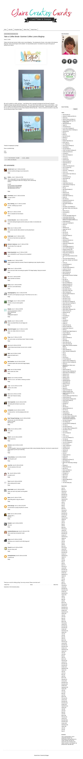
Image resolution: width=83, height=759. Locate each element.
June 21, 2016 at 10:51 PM (20, 505)
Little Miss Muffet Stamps (68, 267)
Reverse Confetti (66, 326)
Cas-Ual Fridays (66, 148)
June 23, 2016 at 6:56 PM (17, 523)
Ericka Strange (11, 505)
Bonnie (9, 377)
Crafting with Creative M (13, 314)
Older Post (55, 584)
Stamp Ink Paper (66, 369)
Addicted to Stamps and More (69, 116)
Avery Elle (65, 131)
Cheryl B (9, 547)
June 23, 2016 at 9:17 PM (24, 531)
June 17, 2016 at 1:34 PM (19, 236)
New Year (65, 295)
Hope (64, 237)
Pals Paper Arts (66, 299)
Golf (63, 226)
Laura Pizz (10, 465)
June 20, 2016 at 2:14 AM (17, 445)
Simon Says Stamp (66, 343)
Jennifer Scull (11, 169)
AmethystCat (10, 410)
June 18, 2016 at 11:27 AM (16, 385)
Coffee (64, 164)
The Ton (64, 431)
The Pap (64, 425)
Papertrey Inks (66, 312)
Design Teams (34, 29)
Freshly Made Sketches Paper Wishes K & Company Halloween (69, 219)
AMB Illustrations (66, 123)
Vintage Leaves (66, 454)
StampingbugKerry (12, 292)
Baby (64, 132)
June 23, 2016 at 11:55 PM (16, 539)
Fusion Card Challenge (67, 222)
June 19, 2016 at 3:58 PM (17, 437)
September (63, 499)
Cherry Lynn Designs (67, 154)
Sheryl (9, 539)
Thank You (65, 411)
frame (64, 214)
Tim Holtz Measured (67, 440)
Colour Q (64, 172)
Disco (64, 191)
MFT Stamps (65, 281)
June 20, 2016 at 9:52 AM (18, 465)
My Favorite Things (66, 290)
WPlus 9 (64, 476)
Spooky (64, 363)
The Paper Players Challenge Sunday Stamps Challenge (69, 418)
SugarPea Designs (8, 105)
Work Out (64, 474)
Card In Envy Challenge (67, 145)
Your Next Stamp (66, 482)
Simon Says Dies (66, 342)
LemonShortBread (66, 264)
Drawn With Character (67, 195)
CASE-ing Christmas (67, 151)
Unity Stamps (65, 448)
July (62, 502)
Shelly (9, 428)
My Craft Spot (65, 287)
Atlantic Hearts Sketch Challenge (69, 129)
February (63, 491)
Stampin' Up (65, 375)
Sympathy (65, 403)
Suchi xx (9, 517)
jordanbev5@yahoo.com (13, 531)
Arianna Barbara (11, 457)
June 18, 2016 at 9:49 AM (15, 369)
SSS (63, 368)
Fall (63, 205)
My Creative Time (66, 289)
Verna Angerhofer (11, 402)
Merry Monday (66, 273)
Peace (64, 314)
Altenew (64, 117)
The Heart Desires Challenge (69, 423)
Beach (64, 134)
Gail (8, 211)
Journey (64, 244)
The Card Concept (66, 420)
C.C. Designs (65, 143)
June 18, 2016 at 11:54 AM (15, 393)
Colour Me (65, 169)
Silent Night (65, 340)
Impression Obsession (67, 240)
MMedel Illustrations (67, 284)
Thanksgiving (65, 412)
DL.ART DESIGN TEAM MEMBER (15, 185)
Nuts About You (66, 298)
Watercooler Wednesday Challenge (70, 462)
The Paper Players (66, 414)
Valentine (64, 450)
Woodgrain (65, 473)
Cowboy (64, 181)
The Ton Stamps (66, 432)
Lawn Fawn (65, 254)
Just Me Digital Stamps (67, 246)
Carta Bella (65, 147)
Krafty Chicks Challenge (67, 252)
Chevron (64, 156)
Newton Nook (65, 296)
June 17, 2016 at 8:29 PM (15, 276)
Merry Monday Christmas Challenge (70, 275)
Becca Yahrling (11, 203)
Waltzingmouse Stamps (67, 459)
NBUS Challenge (66, 292)
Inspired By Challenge (67, 243)
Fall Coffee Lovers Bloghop (68, 206)
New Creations (11, 361)
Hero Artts (65, 233)
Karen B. (9, 321)
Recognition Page (18, 29)
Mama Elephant (25, 107)
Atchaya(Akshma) (11, 555)
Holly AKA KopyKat (12, 329)
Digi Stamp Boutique (67, 189)
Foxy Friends (65, 212)
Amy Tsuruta (41, 42)
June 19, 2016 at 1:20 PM (16, 428)
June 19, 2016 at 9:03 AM (25, 418)
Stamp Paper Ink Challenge (68, 372)
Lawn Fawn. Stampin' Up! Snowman (70, 260)
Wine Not (64, 468)
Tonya (9, 337)
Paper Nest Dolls (66, 304)
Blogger (47, 755)
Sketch (64, 348)
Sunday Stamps (66, 397)
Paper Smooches (66, 310)
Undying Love (65, 447)
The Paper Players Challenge (69, 416)
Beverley (10, 260)
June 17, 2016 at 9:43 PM (16, 284)
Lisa (9, 345)
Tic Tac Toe (65, 436)
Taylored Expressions (67, 408)
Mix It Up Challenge (67, 282)
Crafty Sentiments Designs (68, 184)
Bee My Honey (66, 136)
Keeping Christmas (66, 249)
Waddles (64, 457)
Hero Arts (64, 232)
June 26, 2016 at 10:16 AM (21, 555)
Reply (9, 172)
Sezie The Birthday (66, 337)
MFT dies (64, 279)
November (63, 496)
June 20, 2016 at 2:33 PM (15, 473)
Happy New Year (66, 229)
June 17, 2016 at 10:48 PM (19, 300)
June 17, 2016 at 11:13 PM (16, 337)
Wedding (64, 465)
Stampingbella (65, 382)
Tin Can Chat (65, 443)
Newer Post (6, 584)
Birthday (64, 137)
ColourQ (64, 175)
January (63, 492)
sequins (64, 336)
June (62, 503)
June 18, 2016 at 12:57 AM (15, 345)
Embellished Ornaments (67, 200)
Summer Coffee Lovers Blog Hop (69, 395)
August (62, 500)
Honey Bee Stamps (67, 235)
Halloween (65, 227)
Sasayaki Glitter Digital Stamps (69, 331)
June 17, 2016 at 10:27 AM (17, 177)
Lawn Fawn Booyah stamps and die (70, 255)
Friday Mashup (66, 221)
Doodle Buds (65, 194)
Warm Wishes (65, 461)
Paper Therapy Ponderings (13, 418)
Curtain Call (65, 186)
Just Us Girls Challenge (67, 248)
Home (5, 29)
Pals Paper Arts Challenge (68, 301)
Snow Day (65, 357)
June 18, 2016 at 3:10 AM (20, 361)
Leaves (64, 262)
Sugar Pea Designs (67, 389)
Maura (9, 497)
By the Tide (65, 142)
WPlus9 (64, 477)
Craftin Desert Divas (67, 183)
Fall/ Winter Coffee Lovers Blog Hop (70, 208)
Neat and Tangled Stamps (68, 293)
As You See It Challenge (68, 128)
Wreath (64, 480)
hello (64, 230)
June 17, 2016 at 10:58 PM (17, 309)
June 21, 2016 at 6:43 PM (19, 489)
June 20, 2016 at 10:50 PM (16, 481)
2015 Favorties (66, 114)
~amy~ (9, 385)
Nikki (9, 353)
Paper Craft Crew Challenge (68, 303)
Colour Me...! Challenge (67, 170)
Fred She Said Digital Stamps (69, 215)
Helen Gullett (10, 489)
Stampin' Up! (65, 377)
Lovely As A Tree (66, 269)
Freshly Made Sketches (67, 217)
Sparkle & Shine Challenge (68, 360)
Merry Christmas (66, 272)
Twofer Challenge (66, 445)
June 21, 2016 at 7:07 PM (16, 497)
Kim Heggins (10, 300)
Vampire (64, 451)
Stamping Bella (66, 380)
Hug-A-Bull (65, 238)
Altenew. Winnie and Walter (68, 119)
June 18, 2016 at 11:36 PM (19, 410)
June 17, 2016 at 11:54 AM (15, 211)
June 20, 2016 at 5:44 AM (20, 457)
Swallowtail (65, 401)
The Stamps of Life (66, 429)
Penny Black (65, 315)
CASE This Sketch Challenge (69, 150)
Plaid (64, 318)
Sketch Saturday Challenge (68, 351)
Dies (63, 187)
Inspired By (65, 241)
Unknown (10, 445)
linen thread (65, 265)
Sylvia (9, 268)
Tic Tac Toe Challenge (67, 437)
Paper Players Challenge (68, 309)
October (63, 497)
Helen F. (9, 437)
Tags (64, 405)
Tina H (9, 481)
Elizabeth (10, 523)
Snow (64, 355)
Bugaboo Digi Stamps (67, 140)
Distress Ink (65, 192)
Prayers (64, 323)
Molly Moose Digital (67, 285)
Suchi (9, 513)
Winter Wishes (66, 471)
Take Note (65, 406)
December (63, 494)
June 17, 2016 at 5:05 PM (16, 268)
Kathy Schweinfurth (12, 252)
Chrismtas (65, 158)
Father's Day (65, 210)
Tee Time (64, 409)
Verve (64, 453)
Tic (63, 434)
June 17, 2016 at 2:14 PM (22, 252)
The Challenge (66, 421)
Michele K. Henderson (12, 244)
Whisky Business (66, 466)
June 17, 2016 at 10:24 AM (19, 169)
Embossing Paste (66, 202)
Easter (64, 197)
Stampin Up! (65, 374)
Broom (64, 139)
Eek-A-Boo (65, 198)
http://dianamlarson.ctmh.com (14, 188)
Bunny (9, 284)
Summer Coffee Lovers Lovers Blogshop (23, 42)
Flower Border (38, 105)
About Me (10, 29)
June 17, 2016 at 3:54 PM (17, 260)
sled (63, 354)
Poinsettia (65, 320)
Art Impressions (66, 126)
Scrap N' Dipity (66, 332)
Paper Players (65, 307)
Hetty (9, 369)
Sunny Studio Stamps (67, 400)
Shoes (64, 339)
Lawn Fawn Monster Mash (68, 258)
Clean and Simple (66, 161)
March (62, 489)
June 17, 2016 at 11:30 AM (20, 203)
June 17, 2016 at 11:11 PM (22, 329)
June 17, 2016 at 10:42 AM (19, 195)
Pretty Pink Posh (66, 325)
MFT (64, 278)
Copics (64, 180)
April (62, 488)
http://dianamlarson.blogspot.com (14, 186)
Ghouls (64, 224)
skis (63, 352)
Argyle (64, 125)
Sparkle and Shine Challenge (69, 362)
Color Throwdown (66, 167)
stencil (64, 386)
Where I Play (26, 29)
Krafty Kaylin (10, 236)
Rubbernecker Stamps (67, 328)
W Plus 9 (64, 456)
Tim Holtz (64, 439)
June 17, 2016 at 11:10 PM (17, 321)
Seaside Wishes (66, 334)
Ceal (9, 393)
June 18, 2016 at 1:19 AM (15, 353)
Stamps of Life (66, 383)
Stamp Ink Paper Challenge (68, 371)
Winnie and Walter (66, 470)
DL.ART (9, 184)
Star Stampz (65, 385)
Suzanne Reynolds (12, 219)
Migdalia (9, 309)
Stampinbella (65, 379)
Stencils (64, 388)
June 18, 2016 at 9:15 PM (21, 402)
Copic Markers (66, 178)
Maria (9, 228)
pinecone (64, 317)
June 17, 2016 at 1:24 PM (16, 228)
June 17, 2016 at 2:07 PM (23, 244)
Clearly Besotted (66, 162)
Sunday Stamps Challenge (68, 398)
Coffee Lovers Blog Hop (12, 159)
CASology (65, 153)
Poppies (64, 321)
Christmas (65, 159)
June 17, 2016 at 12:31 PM (22, 219)
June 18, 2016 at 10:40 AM (16, 377)
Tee (8, 473)
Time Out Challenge (67, 442)
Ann (8, 276)
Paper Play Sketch (66, 306)
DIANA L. (10, 177)
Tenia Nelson (10, 195)
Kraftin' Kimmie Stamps (67, 251)
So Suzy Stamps (66, 359)
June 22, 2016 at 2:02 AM (16, 513)
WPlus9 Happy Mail (67, 479)
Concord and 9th (66, 176)
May (62, 505)
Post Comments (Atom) (14, 586)
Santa (64, 329)
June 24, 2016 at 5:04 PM (17, 547)
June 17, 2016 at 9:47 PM (21, 292)
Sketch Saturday (66, 349)
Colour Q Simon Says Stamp (68, 173)
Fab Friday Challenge (67, 203)
